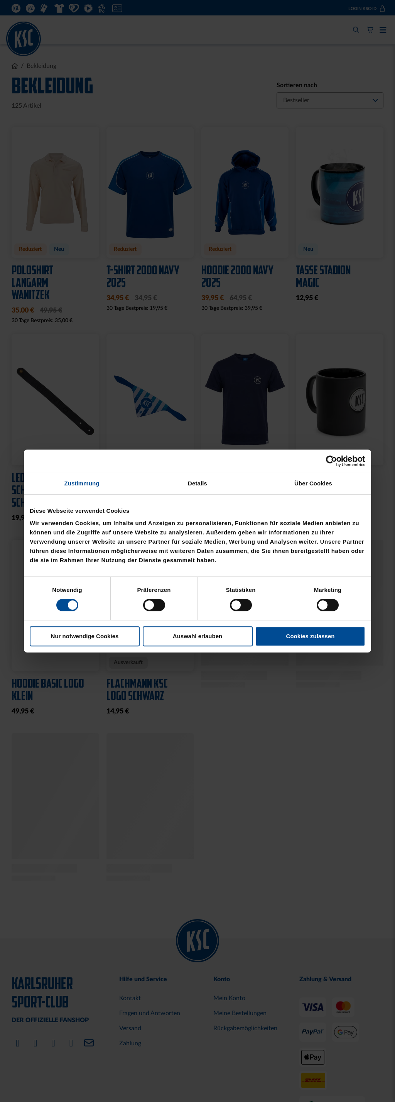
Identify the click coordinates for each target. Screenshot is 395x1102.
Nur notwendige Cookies (85, 636)
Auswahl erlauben (197, 636)
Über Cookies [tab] (313, 483)
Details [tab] (197, 483)
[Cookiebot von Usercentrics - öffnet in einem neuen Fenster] (331, 461)
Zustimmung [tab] (82, 483)
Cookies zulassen (310, 636)
